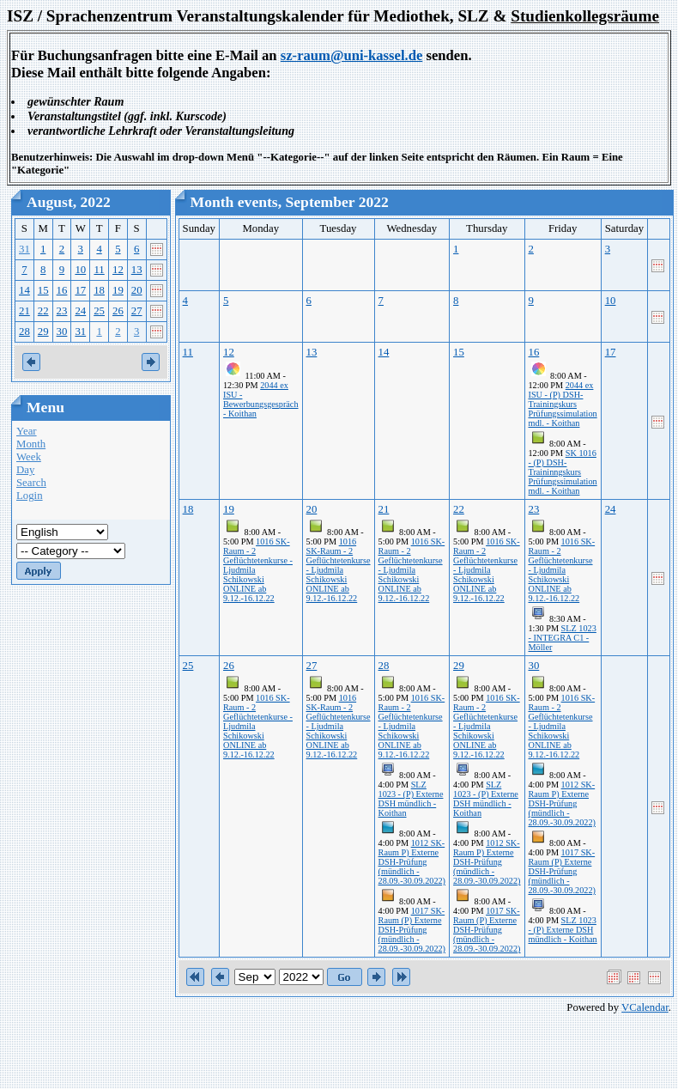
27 (136, 311)
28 (24, 331)
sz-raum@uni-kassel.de (352, 55)
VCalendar (645, 1007)
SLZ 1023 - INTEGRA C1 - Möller (562, 638)
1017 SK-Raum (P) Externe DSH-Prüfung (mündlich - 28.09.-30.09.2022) (411, 929)
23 (62, 311)
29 (43, 331)
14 (24, 290)
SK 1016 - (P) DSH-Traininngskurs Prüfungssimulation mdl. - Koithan (563, 472)
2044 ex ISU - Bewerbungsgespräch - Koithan (261, 399)
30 (62, 331)
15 (43, 290)
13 (136, 270)
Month (30, 444)
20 (136, 290)
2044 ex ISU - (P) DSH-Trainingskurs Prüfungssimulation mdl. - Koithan (563, 404)
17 (80, 290)
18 (99, 290)
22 (43, 311)
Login (29, 496)
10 (80, 270)
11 (99, 270)
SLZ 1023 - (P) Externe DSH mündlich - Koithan (411, 799)
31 (24, 249)
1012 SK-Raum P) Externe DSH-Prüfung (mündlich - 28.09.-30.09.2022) (411, 861)
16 (62, 290)
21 (24, 311)
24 (80, 311)
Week (28, 457)
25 (99, 311)
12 (118, 270)
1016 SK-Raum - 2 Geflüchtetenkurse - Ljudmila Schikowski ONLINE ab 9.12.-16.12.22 (338, 570)
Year (26, 431)
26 (118, 311)
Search (31, 483)
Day (25, 470)
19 (118, 290)
